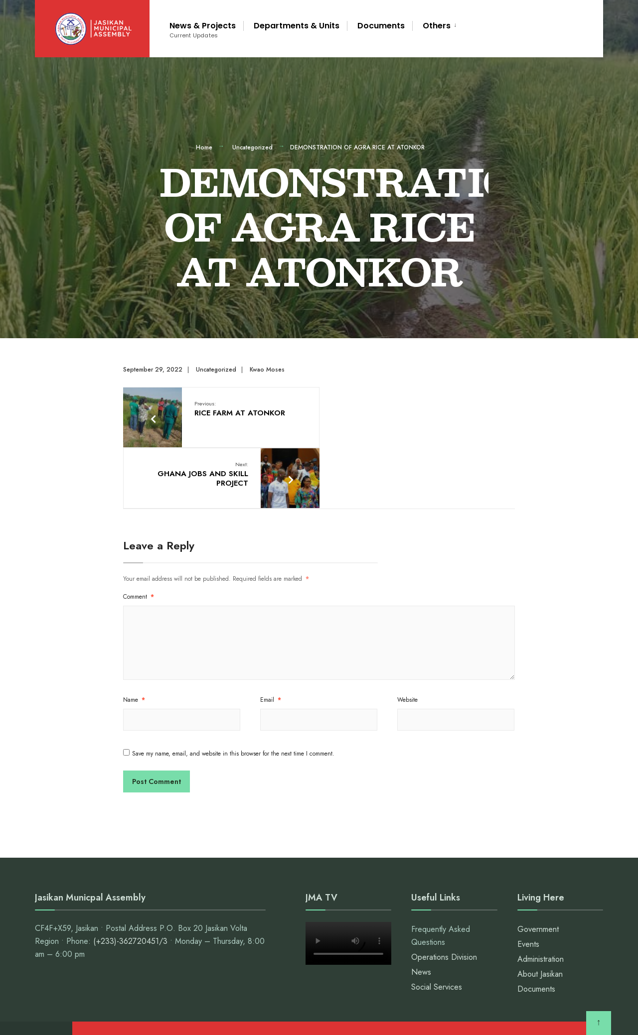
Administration (540, 897)
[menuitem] (436, 24)
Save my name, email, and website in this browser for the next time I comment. (233, 691)
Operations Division (444, 895)
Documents (381, 25)
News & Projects (202, 29)
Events (528, 882)
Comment (138, 534)
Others (437, 25)
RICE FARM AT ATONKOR (239, 408)
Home (204, 147)
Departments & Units (296, 25)
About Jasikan (540, 912)
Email (270, 638)
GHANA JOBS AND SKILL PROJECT (397, 413)
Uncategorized (252, 147)
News (421, 910)
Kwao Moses (267, 369)
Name (134, 638)
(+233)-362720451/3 (130, 879)
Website (407, 638)
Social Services (436, 925)
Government (538, 867)
